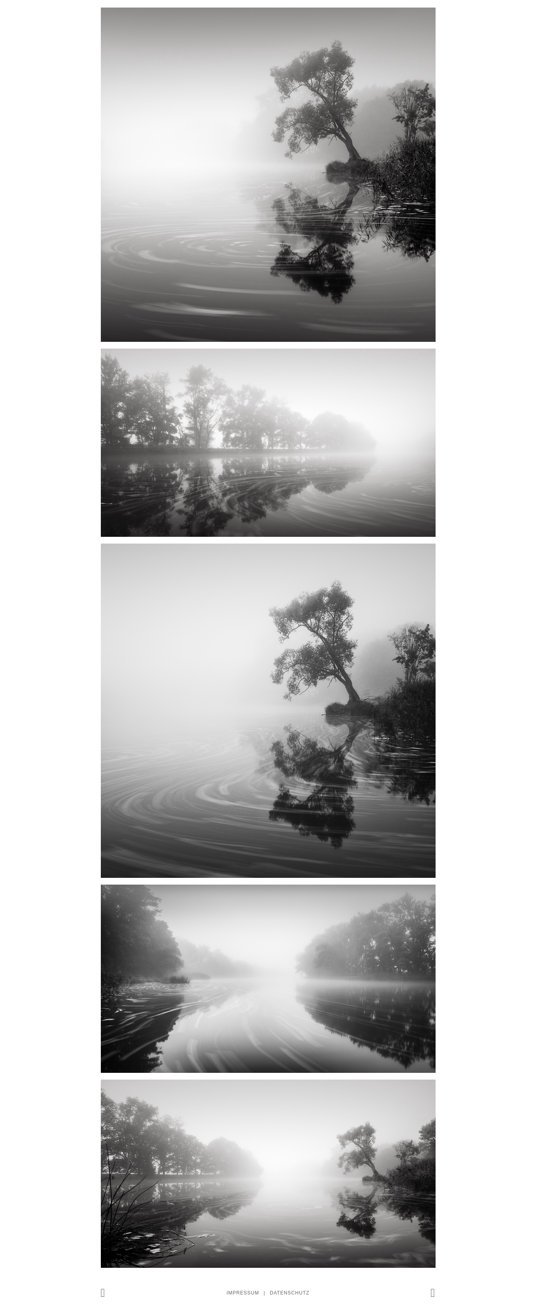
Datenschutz (289, 1293)
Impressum (243, 1293)
